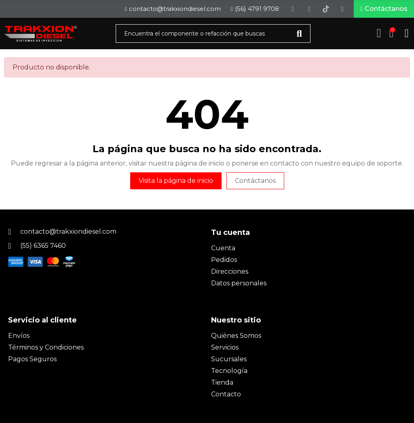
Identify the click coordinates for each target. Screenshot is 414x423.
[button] (384, 9)
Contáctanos (255, 182)
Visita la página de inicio (176, 182)
